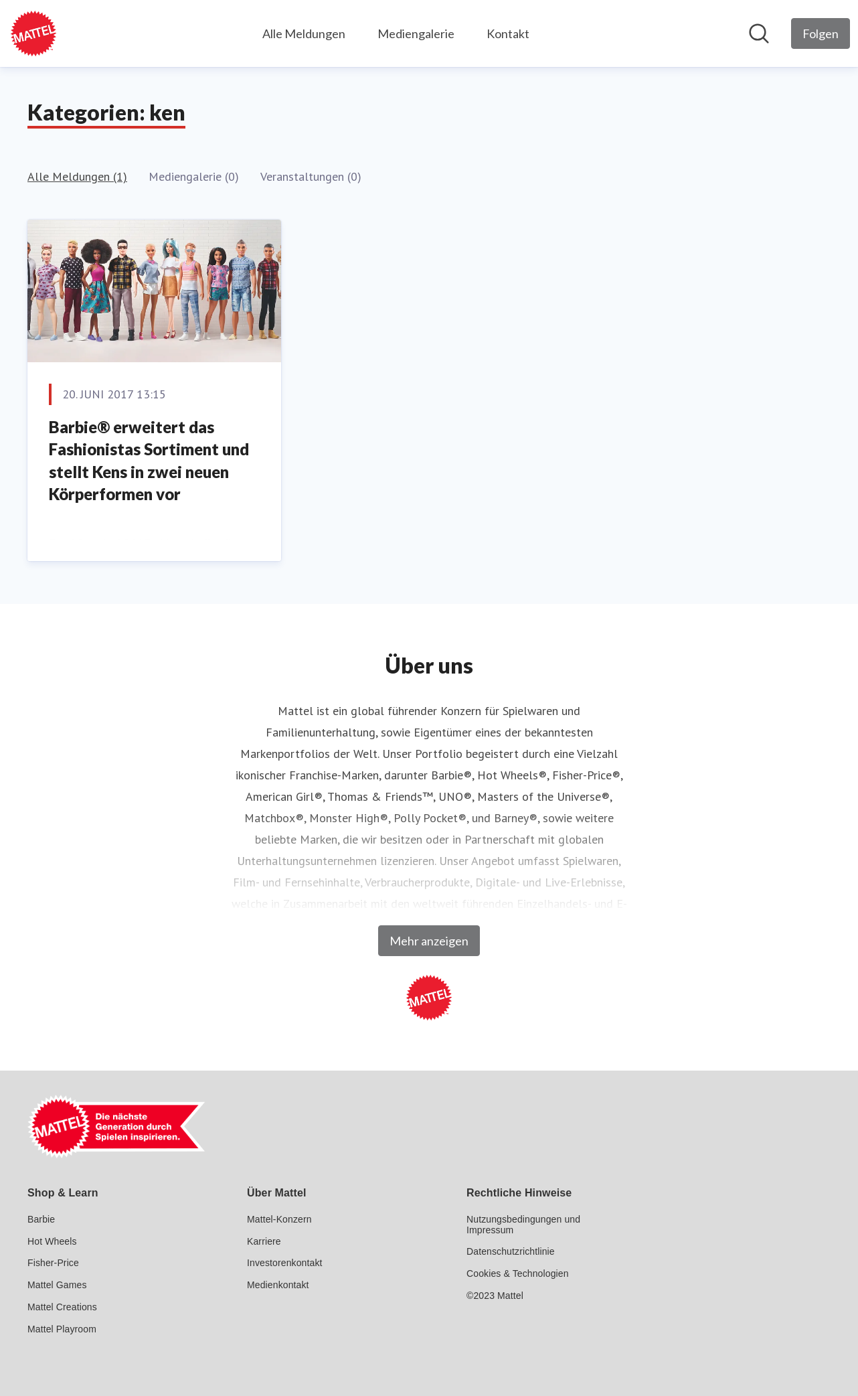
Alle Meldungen (303, 33)
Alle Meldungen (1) (77, 176)
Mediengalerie (415, 33)
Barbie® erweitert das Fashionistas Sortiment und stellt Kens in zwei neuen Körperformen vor (149, 460)
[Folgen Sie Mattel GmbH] (820, 33)
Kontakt (508, 33)
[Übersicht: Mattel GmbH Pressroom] (33, 33)
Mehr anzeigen (429, 940)
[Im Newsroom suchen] (759, 33)
